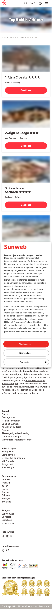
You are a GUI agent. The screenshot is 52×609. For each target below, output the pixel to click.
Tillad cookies (33, 344)
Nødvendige (33, 353)
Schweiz (42, 386)
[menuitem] (5, 3)
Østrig (25, 386)
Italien (33, 386)
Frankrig (17, 386)
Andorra (6, 389)
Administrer (33, 362)
